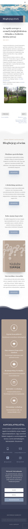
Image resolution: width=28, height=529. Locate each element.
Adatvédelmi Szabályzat (14, 515)
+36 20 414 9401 (7, 452)
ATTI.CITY (16, 524)
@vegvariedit (7, 462)
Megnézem (16, 172)
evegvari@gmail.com (20, 452)
